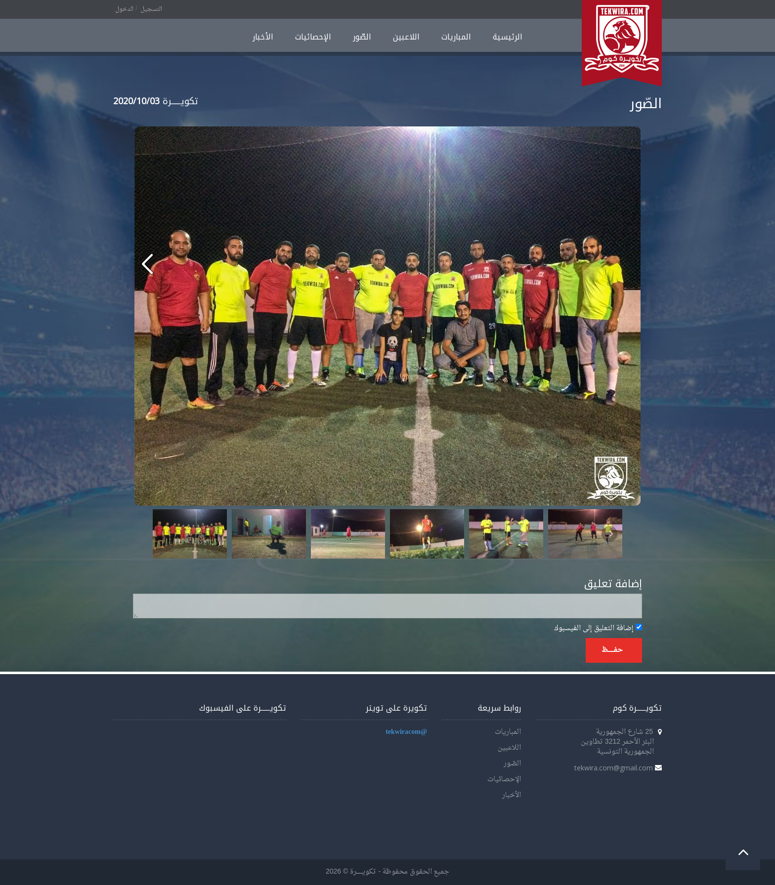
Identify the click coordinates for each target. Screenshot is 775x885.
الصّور (362, 36)
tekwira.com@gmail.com (613, 767)
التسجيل (151, 9)
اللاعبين (406, 36)
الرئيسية (507, 36)
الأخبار (263, 36)
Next (609, 534)
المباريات (456, 36)
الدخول (124, 9)
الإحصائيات (313, 36)
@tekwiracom (406, 732)
